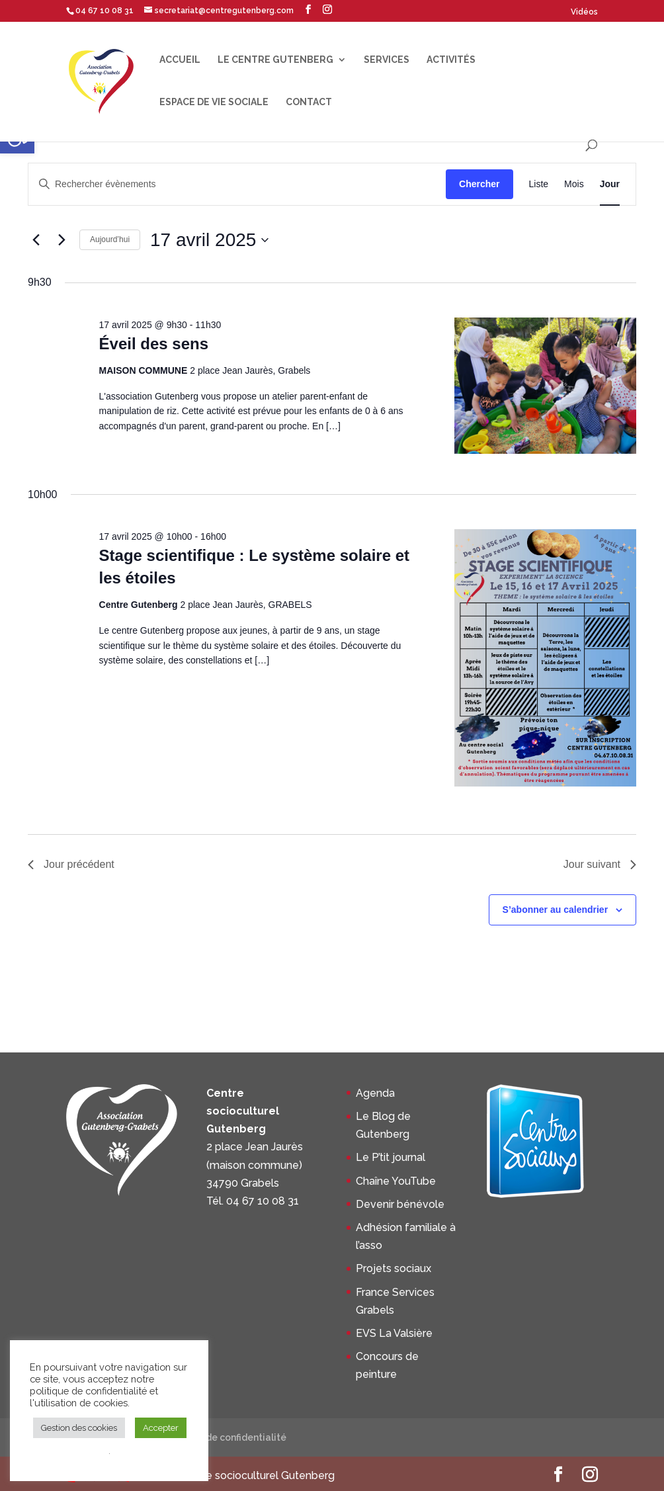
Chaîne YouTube (396, 1181)
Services (386, 60)
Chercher (479, 184)
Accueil (179, 60)
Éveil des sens (153, 344)
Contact (309, 102)
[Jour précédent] (36, 240)
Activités (451, 60)
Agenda (375, 1093)
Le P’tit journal (390, 1157)
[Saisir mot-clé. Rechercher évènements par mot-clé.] (237, 184)
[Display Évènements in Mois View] (574, 184)
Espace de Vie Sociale (214, 102)
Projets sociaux (393, 1268)
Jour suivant (599, 864)
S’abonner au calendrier (555, 909)
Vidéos (584, 12)
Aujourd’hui (110, 239)
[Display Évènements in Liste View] (539, 184)
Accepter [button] (161, 1428)
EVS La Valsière (394, 1333)
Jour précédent (71, 864)
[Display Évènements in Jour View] (610, 184)
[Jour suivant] (61, 240)
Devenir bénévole (400, 1204)
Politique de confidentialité (223, 1437)
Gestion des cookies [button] (79, 1428)
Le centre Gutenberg (275, 60)
